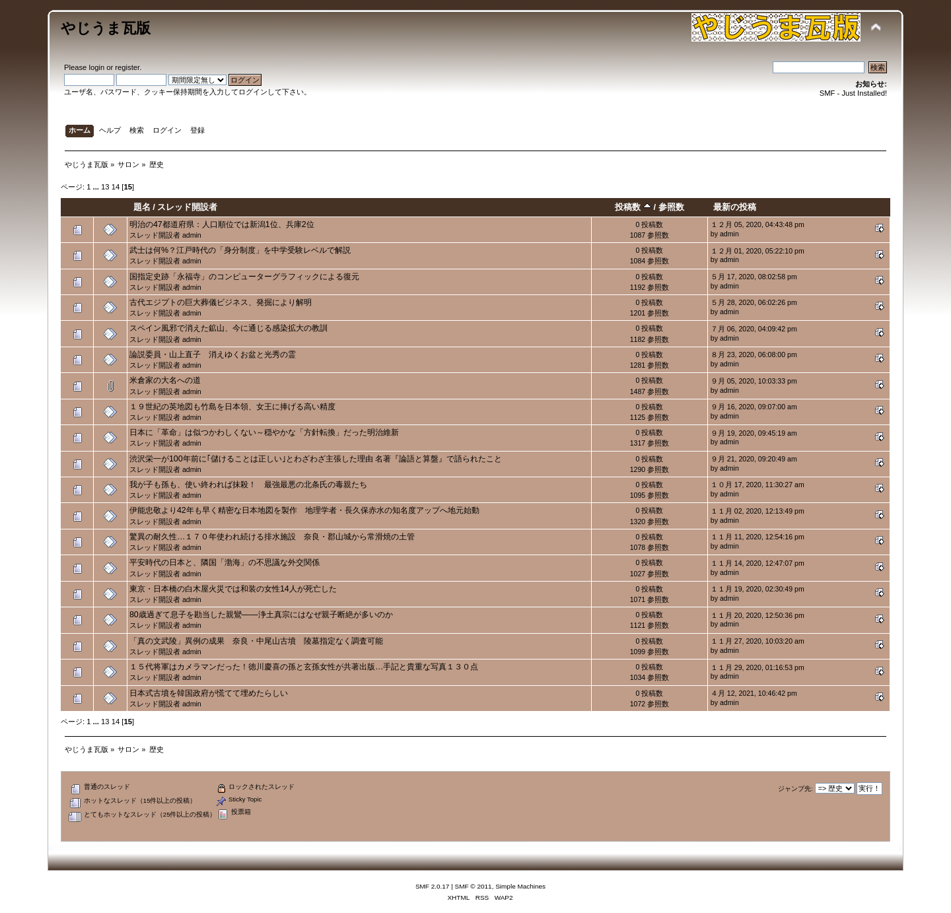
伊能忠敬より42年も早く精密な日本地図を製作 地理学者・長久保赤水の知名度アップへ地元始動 (304, 510)
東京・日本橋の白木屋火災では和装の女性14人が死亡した (233, 588)
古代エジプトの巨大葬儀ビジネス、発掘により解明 (220, 302)
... (97, 187)
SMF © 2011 (473, 886)
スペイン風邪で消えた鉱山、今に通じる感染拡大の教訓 (228, 328)
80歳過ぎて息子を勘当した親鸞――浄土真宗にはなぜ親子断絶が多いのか (261, 614)
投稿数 (633, 207)
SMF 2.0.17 (432, 886)
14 (116, 187)
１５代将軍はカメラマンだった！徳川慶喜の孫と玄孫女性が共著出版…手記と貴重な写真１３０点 (303, 666)
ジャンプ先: (795, 788)
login (96, 67)
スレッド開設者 (187, 207)
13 (105, 187)
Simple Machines (520, 886)
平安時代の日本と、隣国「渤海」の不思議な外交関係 (224, 562)
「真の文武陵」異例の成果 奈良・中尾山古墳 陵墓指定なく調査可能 (256, 641)
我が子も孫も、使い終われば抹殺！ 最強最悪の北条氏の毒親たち (248, 484)
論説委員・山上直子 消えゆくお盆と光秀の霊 (212, 354)
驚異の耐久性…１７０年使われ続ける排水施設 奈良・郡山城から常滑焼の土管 (272, 536)
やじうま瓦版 (106, 28)
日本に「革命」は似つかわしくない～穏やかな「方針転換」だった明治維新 (264, 432)
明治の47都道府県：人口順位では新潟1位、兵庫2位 (221, 224)
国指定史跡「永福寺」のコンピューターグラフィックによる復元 (244, 276)
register (127, 67)
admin (191, 235)
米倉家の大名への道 (165, 380)
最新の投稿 (734, 207)
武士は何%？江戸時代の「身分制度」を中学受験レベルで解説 (240, 250)
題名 (142, 207)
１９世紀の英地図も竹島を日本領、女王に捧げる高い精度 (232, 406)
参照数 (671, 207)
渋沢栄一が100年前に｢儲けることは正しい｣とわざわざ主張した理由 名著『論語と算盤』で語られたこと (315, 458)
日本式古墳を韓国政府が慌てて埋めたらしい (208, 693)
